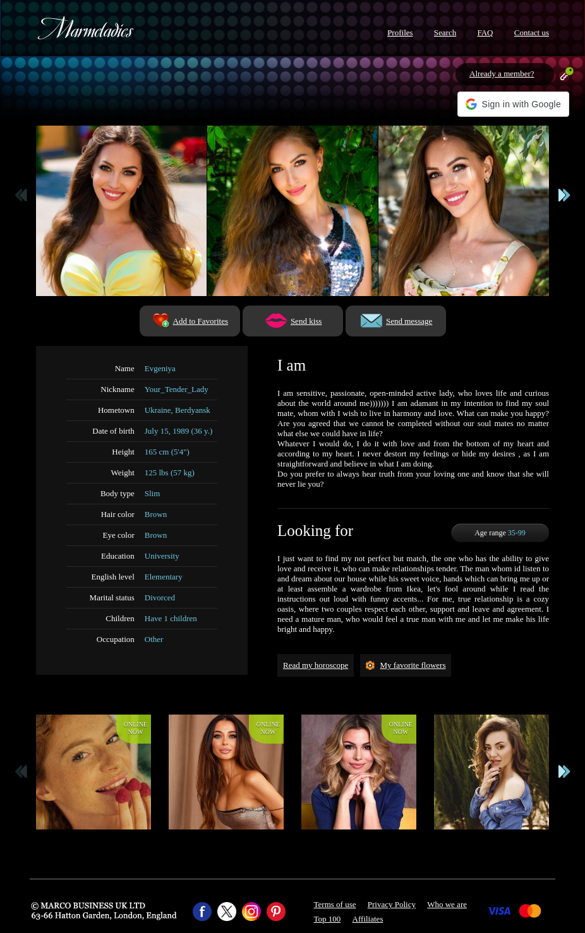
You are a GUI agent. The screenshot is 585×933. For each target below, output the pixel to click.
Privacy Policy (392, 904)
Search (445, 32)
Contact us (531, 32)
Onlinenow (135, 728)
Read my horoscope (315, 665)
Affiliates (368, 919)
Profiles (400, 32)
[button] (513, 104)
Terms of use (335, 904)
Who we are (447, 904)
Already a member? (501, 73)
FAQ (485, 32)
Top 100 (327, 919)
